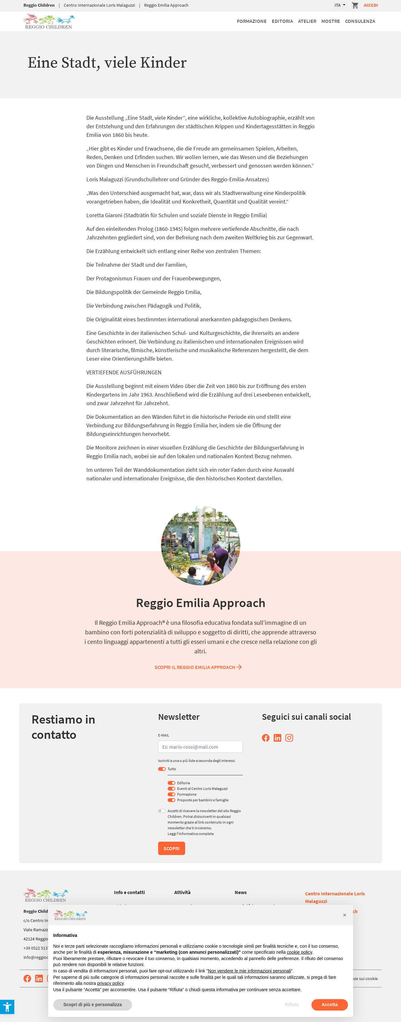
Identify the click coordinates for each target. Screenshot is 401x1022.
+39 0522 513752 (38, 948)
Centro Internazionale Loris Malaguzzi (99, 5)
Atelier (307, 21)
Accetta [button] (330, 1004)
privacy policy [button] (110, 983)
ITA (338, 5)
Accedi (371, 5)
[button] (345, 915)
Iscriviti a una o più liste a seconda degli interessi (196, 760)
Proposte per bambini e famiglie (203, 800)
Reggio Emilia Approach (166, 5)
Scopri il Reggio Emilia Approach (199, 667)
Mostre (330, 21)
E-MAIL (163, 735)
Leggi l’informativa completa (191, 833)
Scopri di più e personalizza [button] (92, 1004)
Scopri (172, 848)
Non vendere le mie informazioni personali (249, 970)
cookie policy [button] (299, 952)
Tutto (172, 768)
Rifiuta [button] (292, 1004)
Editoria (282, 21)
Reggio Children (39, 5)
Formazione (252, 21)
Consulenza (360, 21)
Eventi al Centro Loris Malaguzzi (202, 788)
